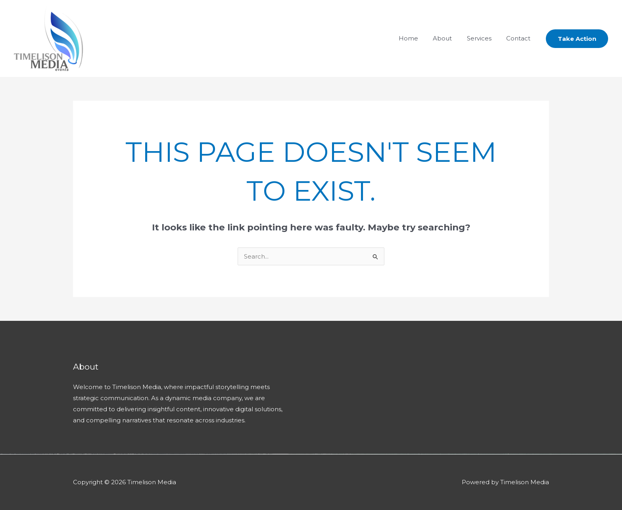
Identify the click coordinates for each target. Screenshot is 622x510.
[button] (577, 38)
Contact (520, 38)
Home (418, 38)
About (449, 38)
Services (483, 38)
